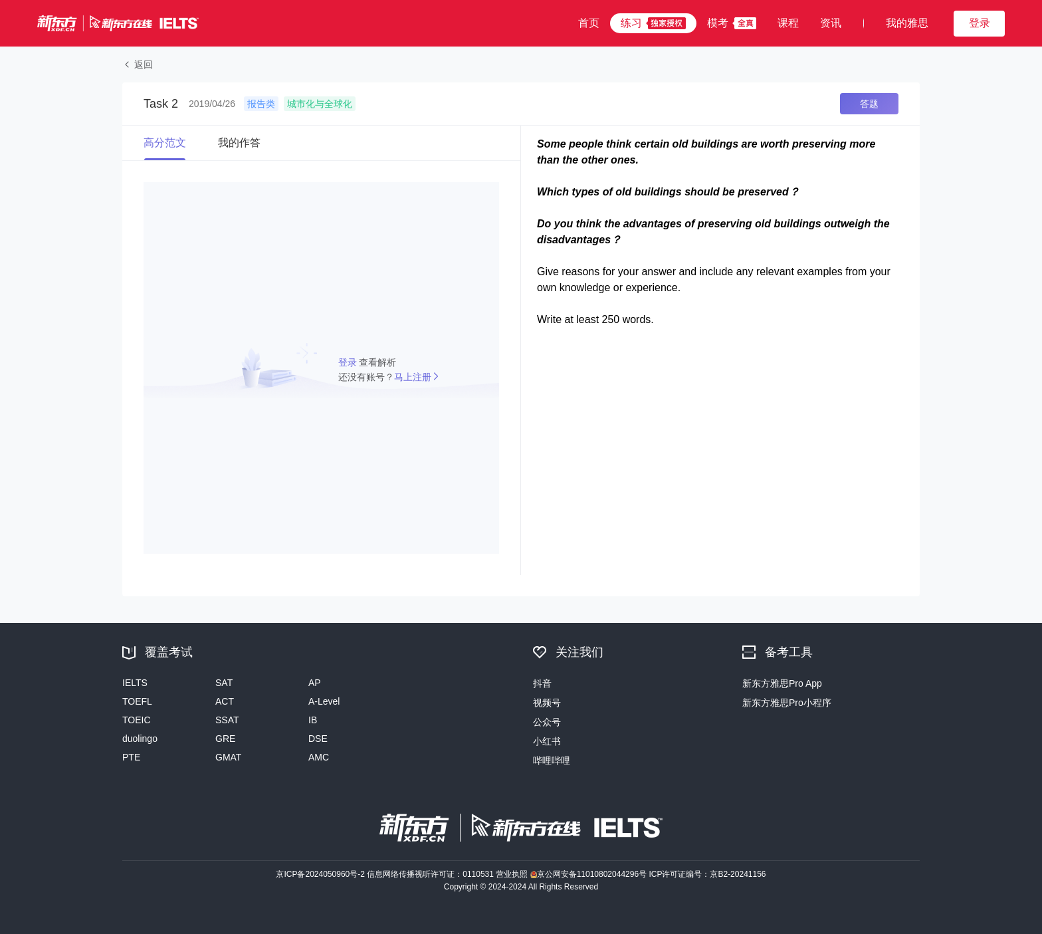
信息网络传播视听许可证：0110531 (431, 874)
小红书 (547, 741)
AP (314, 682)
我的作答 (239, 142)
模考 (717, 23)
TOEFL (137, 701)
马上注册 (412, 377)
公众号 (547, 722)
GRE (225, 738)
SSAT (227, 720)
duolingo (139, 738)
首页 (588, 23)
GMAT (228, 757)
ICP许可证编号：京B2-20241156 (707, 874)
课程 (788, 23)
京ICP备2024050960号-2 (321, 874)
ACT (224, 701)
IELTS (135, 682)
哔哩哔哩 (551, 760)
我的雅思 (907, 23)
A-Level (324, 701)
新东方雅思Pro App (782, 683)
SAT (224, 682)
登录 (349, 362)
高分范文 (165, 142)
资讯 (830, 23)
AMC (318, 757)
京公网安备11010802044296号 (589, 874)
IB (312, 720)
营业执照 (513, 874)
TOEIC (136, 720)
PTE (131, 757)
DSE (318, 738)
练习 (631, 23)
